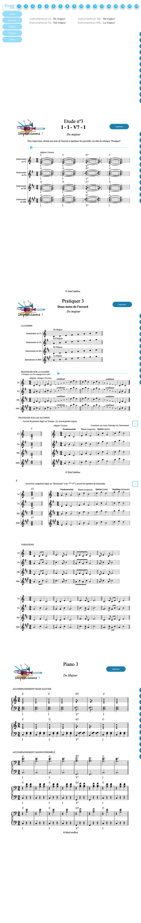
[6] (53, 6)
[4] (39, 6)
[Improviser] (12, 20)
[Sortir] (12, 8)
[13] (102, 6)
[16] (122, 6)
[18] (136, 6)
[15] (116, 6)
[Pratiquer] (12, 33)
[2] (26, 6)
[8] (67, 6)
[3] (33, 6)
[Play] (31, 147)
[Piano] (12, 39)
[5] (46, 6)
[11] (88, 6)
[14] (109, 6)
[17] (129, 6)
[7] (60, 6)
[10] (81, 6)
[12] (95, 6)
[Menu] (12, 14)
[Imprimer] (119, 126)
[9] (74, 6)
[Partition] (12, 26)
